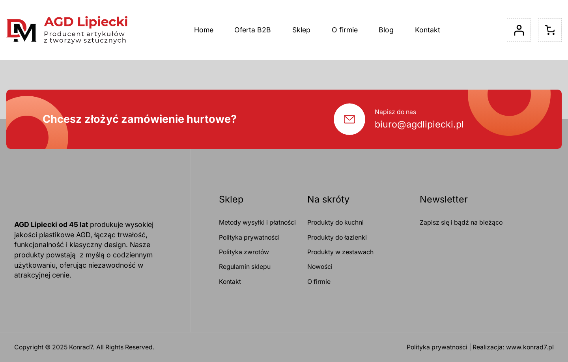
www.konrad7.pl (530, 347)
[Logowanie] (518, 30)
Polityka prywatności (437, 347)
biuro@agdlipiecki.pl (419, 124)
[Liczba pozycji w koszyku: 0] (549, 30)
